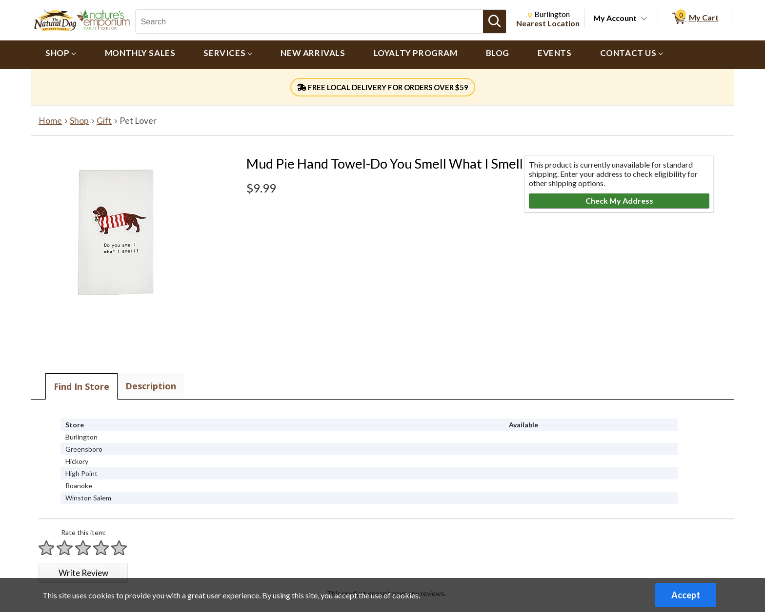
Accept (685, 595)
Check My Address (619, 200)
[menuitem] (61, 54)
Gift (104, 120)
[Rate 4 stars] (101, 547)
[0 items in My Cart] (694, 18)
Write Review (83, 573)
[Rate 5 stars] (119, 547)
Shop (79, 120)
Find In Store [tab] (81, 386)
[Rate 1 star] (47, 547)
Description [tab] (150, 386)
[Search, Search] (309, 21)
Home (50, 120)
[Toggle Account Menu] (644, 19)
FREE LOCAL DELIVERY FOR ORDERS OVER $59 (382, 87)
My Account (615, 17)
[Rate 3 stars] (83, 547)
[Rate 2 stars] (65, 547)
